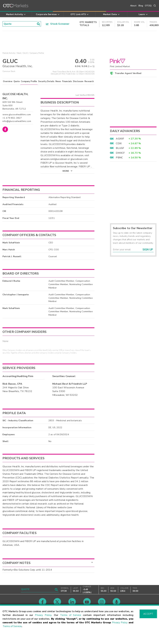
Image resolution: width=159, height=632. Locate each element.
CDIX (119, 143)
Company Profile (29, 83)
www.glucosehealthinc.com (16, 116)
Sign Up (148, 249)
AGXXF (120, 138)
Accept (148, 613)
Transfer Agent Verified (128, 73)
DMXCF (120, 153)
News (58, 83)
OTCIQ (148, 5)
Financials (67, 83)
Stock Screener (57, 24)
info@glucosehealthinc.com (16, 123)
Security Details (46, 83)
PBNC (119, 157)
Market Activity (8, 53)
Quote (17, 83)
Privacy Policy (43, 615)
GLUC (25, 53)
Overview (7, 83)
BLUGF (120, 148)
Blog (141, 5)
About (133, 5)
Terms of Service (70, 615)
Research (89, 83)
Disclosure (78, 83)
